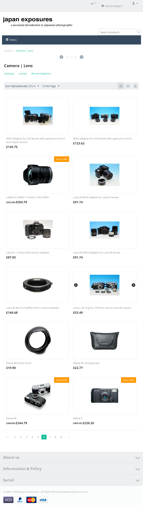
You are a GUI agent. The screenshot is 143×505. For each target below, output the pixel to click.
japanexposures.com (75, 491)
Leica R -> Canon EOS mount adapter (27, 252)
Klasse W (11, 418)
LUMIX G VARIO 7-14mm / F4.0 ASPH (27, 197)
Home (8, 50)
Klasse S (77, 418)
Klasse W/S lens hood (18, 363)
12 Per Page (50, 86)
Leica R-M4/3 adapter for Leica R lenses (96, 197)
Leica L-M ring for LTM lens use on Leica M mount (102, 308)
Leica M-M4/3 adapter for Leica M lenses (96, 252)
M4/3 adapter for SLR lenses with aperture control (102, 138)
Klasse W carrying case (86, 363)
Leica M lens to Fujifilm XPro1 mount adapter (32, 308)
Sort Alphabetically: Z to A (22, 86)
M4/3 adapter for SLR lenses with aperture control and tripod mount (35, 140)
